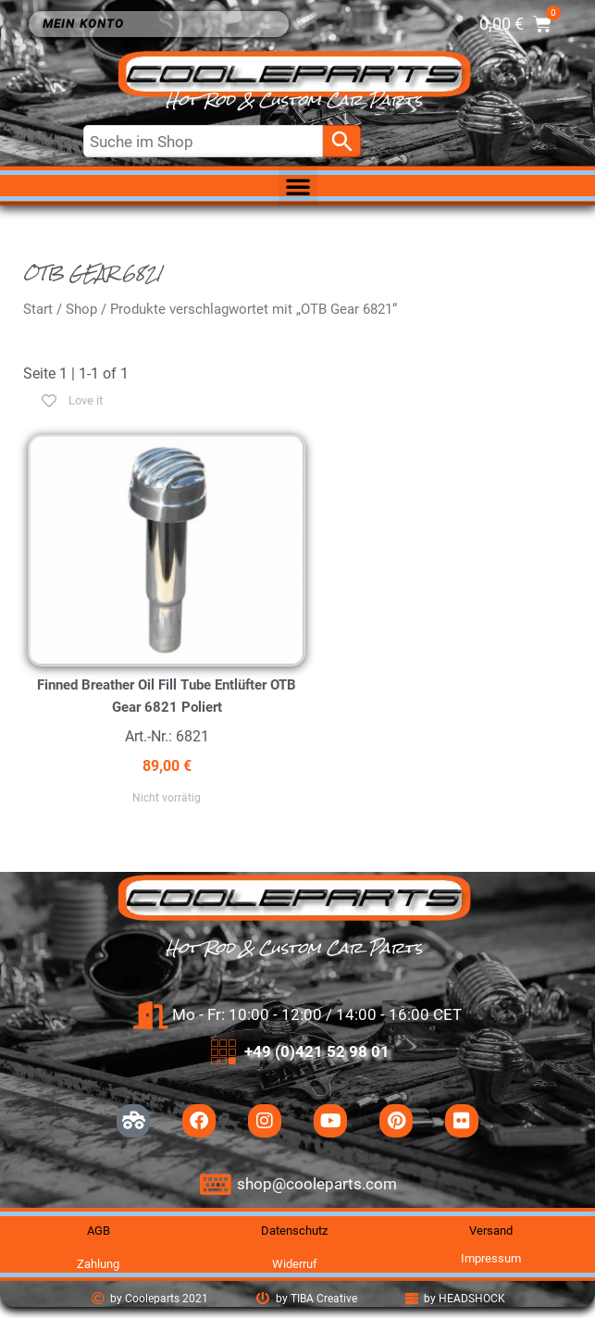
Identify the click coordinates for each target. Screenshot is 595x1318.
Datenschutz (294, 1230)
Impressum (491, 1258)
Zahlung (98, 1264)
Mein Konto (88, 24)
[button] (298, 186)
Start (38, 309)
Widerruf (294, 1264)
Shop (81, 309)
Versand (491, 1230)
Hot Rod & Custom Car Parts (294, 100)
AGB (98, 1230)
